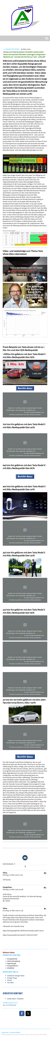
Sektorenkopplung (13, 961)
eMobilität (10, 968)
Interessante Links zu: (11, 972)
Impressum (5, 1032)
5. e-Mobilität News (11, 49)
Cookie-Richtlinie (15, 1032)
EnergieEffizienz (12, 966)
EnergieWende (12, 959)
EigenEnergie (11, 963)
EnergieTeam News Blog (11, 955)
